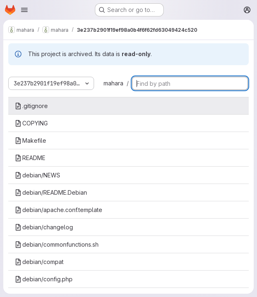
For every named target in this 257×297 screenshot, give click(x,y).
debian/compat (39, 261)
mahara (113, 83)
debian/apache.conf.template (58, 209)
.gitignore (31, 105)
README (30, 157)
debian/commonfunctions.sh (57, 244)
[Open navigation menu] (24, 9)
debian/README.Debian (51, 192)
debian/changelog (44, 227)
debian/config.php (44, 279)
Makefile (30, 140)
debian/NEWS (37, 175)
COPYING (31, 123)
